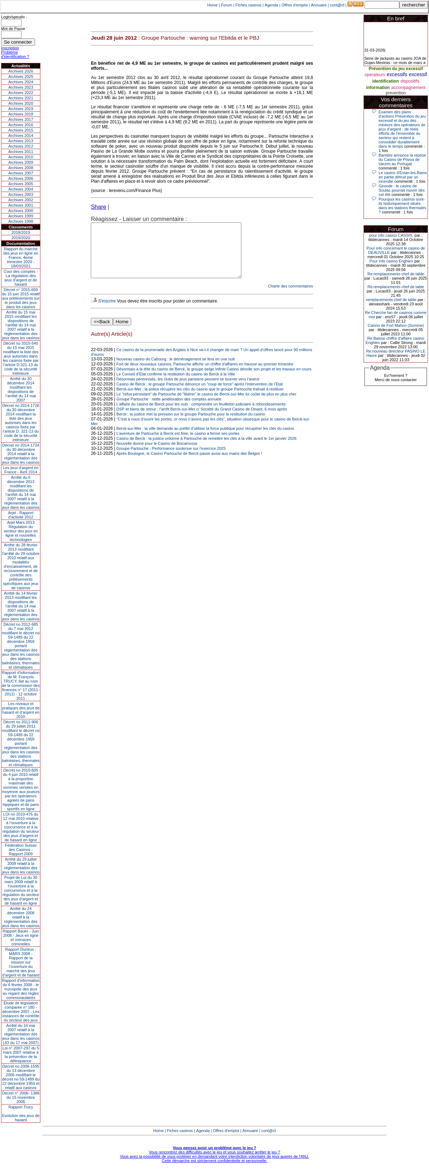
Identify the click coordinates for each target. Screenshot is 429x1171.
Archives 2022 (20, 92)
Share (98, 207)
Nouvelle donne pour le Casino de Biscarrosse (157, 454)
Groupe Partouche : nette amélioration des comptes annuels (169, 410)
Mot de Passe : (14, 28)
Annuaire (319, 5)
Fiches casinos (249, 5)
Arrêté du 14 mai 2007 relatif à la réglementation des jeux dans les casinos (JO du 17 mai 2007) (21, 1034)
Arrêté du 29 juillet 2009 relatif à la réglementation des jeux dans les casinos (21, 865)
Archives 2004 (20, 189)
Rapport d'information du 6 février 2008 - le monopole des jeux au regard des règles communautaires (21, 989)
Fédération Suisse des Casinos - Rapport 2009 (21, 849)
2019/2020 (20, 238)
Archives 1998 (20, 221)
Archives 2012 (20, 146)
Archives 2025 (20, 76)
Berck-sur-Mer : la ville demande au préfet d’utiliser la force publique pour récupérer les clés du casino (205, 439)
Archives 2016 (20, 125)
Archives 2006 (20, 178)
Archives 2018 (20, 114)
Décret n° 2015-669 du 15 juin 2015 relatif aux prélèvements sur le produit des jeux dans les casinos (20, 298)
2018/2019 (20, 232)
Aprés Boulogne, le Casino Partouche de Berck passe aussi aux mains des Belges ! (189, 464)
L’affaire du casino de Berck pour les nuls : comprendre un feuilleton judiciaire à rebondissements (201, 415)
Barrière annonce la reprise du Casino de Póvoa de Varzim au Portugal (402, 159)
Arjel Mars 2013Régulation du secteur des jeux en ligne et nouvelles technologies (21, 531)
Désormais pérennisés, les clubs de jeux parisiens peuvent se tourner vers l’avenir (188, 390)
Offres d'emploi (294, 5)
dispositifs (409, 81)
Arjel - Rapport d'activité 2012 (21, 515)
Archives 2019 (20, 109)
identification (385, 81)
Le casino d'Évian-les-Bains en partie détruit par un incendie (403, 177)
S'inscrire (106, 311)
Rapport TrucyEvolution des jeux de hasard (21, 1113)
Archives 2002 (20, 200)
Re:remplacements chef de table (396, 274)
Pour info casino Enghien (391, 261)
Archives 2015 (20, 130)
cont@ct (337, 5)
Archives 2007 (20, 173)
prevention (396, 92)
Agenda (271, 5)
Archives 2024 (20, 82)
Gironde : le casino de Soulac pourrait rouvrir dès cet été (402, 190)
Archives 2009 (20, 162)
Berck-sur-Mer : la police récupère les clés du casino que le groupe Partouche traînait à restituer (200, 400)
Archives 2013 (20, 141)
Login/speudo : (14, 17)
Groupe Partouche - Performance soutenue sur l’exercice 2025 (171, 459)
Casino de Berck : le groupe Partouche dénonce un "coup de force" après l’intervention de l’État (200, 395)
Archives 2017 (20, 119)
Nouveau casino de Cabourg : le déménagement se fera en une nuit (176, 370)
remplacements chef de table (391, 299)
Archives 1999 (20, 216)
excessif (418, 74)
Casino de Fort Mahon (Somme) (396, 325)
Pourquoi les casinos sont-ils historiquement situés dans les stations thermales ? (402, 205)
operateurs (375, 74)
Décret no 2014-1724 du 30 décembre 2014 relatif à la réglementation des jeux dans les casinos (21, 453)
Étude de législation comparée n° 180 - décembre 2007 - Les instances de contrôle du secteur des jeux (20, 1011)
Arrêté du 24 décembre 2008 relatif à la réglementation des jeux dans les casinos (21, 917)
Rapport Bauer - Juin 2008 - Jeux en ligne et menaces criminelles (21, 937)
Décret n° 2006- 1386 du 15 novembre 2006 (21, 1097)
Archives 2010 (20, 157)
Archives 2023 (20, 87)
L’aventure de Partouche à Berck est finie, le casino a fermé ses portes (178, 444)
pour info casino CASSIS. (391, 235)
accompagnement (408, 87)
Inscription (10, 48)
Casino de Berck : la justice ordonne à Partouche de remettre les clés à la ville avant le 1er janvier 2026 (207, 449)
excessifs (397, 74)
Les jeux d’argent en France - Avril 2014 (20, 470)
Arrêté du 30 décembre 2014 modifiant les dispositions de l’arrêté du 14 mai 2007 (21, 389)
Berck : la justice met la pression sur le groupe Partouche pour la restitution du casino (191, 425)
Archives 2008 (20, 168)
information (378, 87)
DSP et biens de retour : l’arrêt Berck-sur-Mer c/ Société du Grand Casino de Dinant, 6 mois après (202, 420)
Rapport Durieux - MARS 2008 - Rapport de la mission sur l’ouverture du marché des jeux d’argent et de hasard (20, 962)
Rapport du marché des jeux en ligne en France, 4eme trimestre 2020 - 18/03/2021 (20, 257)
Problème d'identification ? (15, 54)
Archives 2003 (20, 194)
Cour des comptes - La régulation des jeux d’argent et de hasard (21, 277)
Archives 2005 (20, 184)
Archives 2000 (20, 210)
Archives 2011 (20, 151)
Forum (226, 5)
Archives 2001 (20, 205)
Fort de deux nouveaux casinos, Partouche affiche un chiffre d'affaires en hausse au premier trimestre (205, 375)
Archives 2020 (20, 103)
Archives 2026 (20, 71)
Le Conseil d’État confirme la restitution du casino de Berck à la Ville (176, 385)
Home (212, 5)
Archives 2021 (20, 98)
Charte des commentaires (290, 297)
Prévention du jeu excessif (396, 68)
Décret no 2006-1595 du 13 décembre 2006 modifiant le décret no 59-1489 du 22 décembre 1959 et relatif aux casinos (21, 1077)
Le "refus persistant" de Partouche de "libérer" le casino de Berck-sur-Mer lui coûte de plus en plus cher (207, 405)
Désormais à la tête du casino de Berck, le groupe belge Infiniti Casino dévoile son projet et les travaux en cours (214, 380)
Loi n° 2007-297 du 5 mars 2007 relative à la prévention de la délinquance (21, 1054)
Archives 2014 (20, 135)
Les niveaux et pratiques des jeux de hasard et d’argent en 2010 (21, 710)
